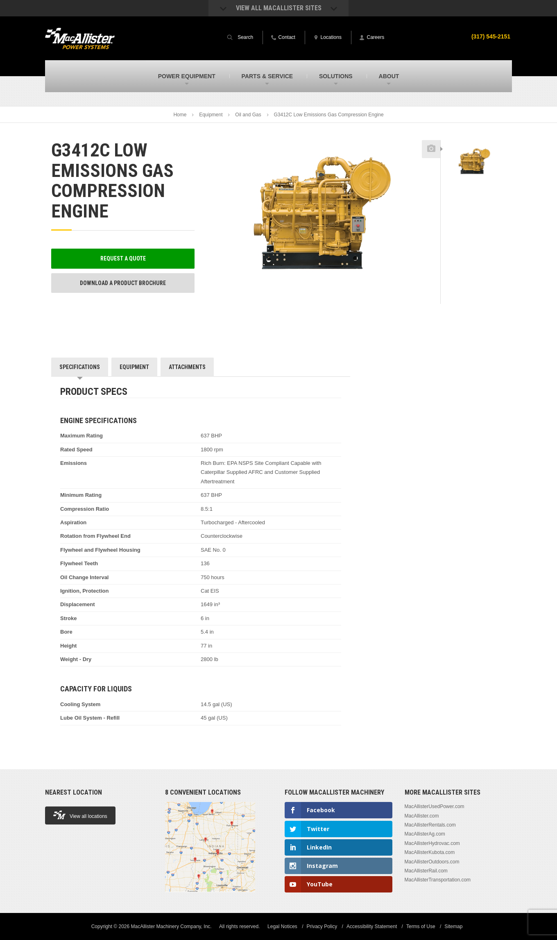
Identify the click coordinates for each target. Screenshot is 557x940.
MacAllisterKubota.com (430, 852)
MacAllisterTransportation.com (438, 880)
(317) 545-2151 (490, 36)
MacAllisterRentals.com (430, 825)
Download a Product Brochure (123, 283)
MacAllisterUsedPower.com (434, 806)
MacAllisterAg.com (425, 834)
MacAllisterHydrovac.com (432, 843)
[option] (473, 162)
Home (179, 115)
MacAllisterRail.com (426, 871)
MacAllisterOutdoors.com (432, 862)
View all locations (80, 815)
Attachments (187, 367)
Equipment (210, 115)
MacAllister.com (422, 816)
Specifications (79, 367)
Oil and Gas (248, 115)
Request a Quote (123, 258)
